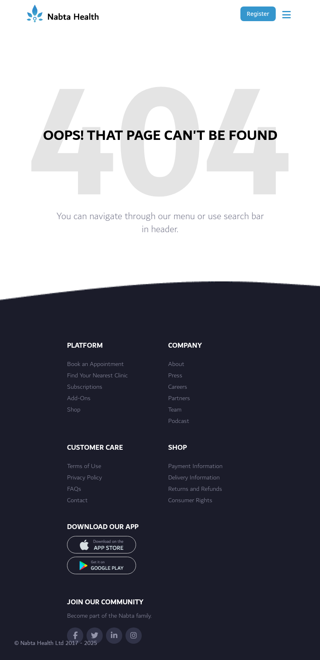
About (176, 364)
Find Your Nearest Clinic (97, 376)
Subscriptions (84, 387)
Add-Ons (79, 398)
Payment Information (195, 466)
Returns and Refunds (195, 489)
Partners (179, 398)
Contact (77, 500)
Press (175, 376)
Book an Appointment (95, 364)
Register (258, 13)
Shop (73, 410)
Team (175, 410)
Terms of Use (84, 466)
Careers (177, 387)
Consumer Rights (190, 500)
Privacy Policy (84, 478)
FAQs (74, 489)
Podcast (178, 421)
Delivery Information (194, 478)
